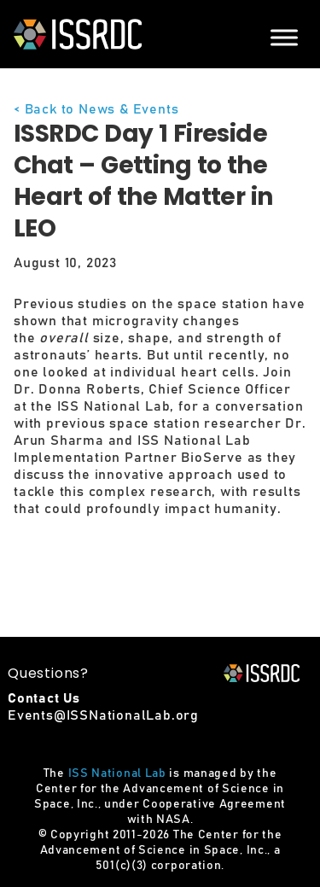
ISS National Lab (117, 773)
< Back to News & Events (96, 109)
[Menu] (284, 37)
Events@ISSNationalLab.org (103, 715)
